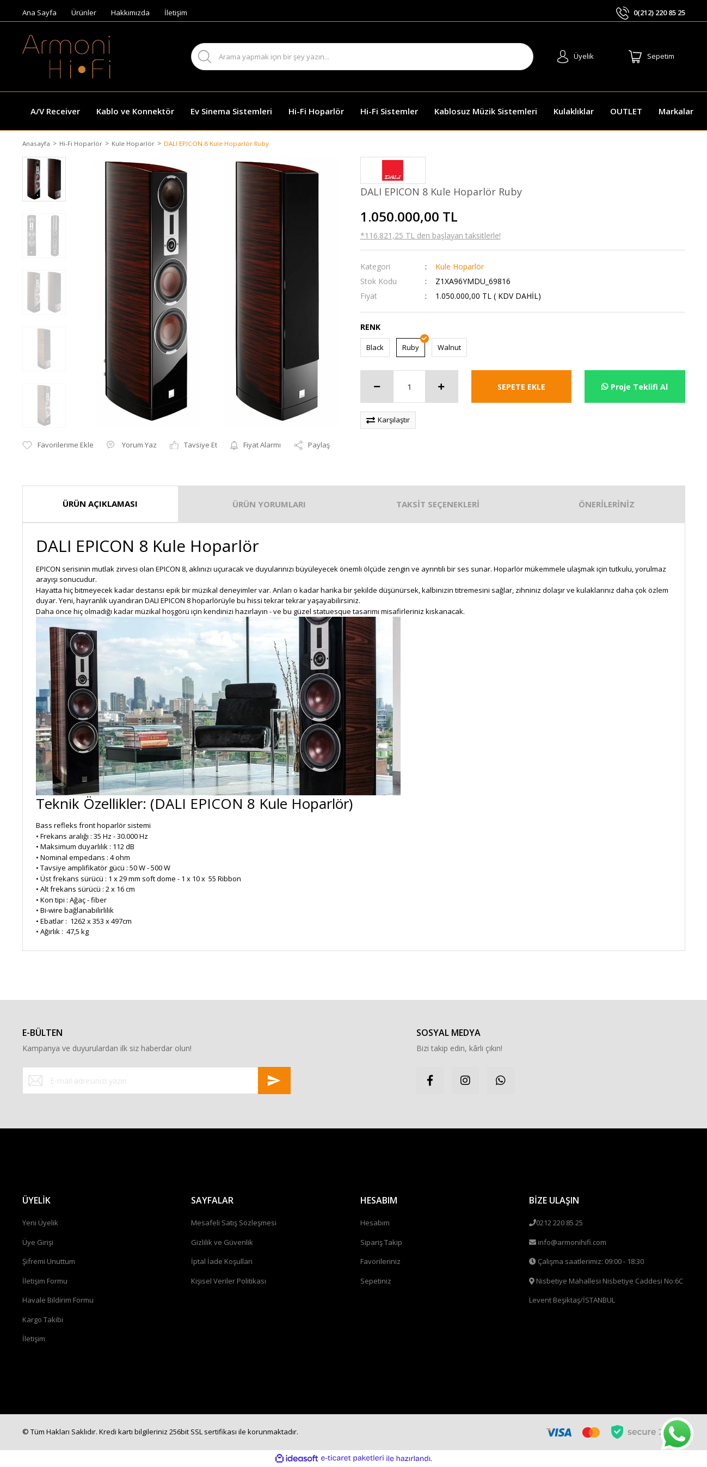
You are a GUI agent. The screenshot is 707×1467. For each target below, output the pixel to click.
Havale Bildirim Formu (58, 1301)
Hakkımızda (130, 12)
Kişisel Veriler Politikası (228, 1281)
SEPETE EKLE (521, 387)
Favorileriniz (380, 1262)
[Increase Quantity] (441, 387)
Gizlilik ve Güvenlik (222, 1243)
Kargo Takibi (42, 1320)
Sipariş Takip (381, 1243)
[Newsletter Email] (156, 1081)
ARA (515, 57)
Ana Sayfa (39, 12)
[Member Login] (575, 56)
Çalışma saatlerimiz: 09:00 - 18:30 (591, 1262)
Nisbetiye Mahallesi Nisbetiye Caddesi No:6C (609, 1281)
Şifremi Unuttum (48, 1262)
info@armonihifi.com (572, 1243)
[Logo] (66, 56)
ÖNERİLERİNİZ (607, 505)
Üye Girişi (37, 1243)
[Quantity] (409, 387)
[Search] (362, 56)
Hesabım (375, 1224)
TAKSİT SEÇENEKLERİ (437, 505)
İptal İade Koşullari (222, 1262)
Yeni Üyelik (40, 1224)
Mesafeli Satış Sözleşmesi (233, 1224)
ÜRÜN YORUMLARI (269, 505)
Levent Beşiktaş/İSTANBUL (572, 1301)
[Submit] (274, 1081)
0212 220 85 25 (559, 1224)
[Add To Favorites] (58, 446)
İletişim (175, 12)
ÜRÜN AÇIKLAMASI (100, 504)
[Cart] (651, 56)
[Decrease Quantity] (377, 387)
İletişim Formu (44, 1281)
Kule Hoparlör (459, 267)
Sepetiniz (375, 1281)
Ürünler (83, 12)
